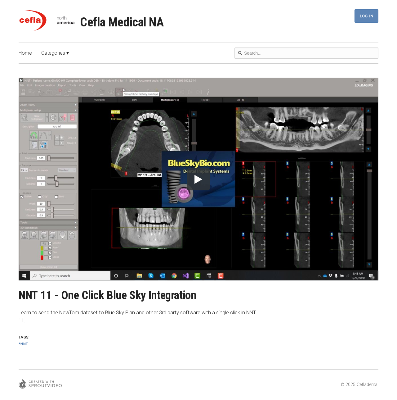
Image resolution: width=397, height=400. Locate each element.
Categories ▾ (55, 53)
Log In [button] (366, 16)
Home (25, 53)
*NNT (23, 344)
